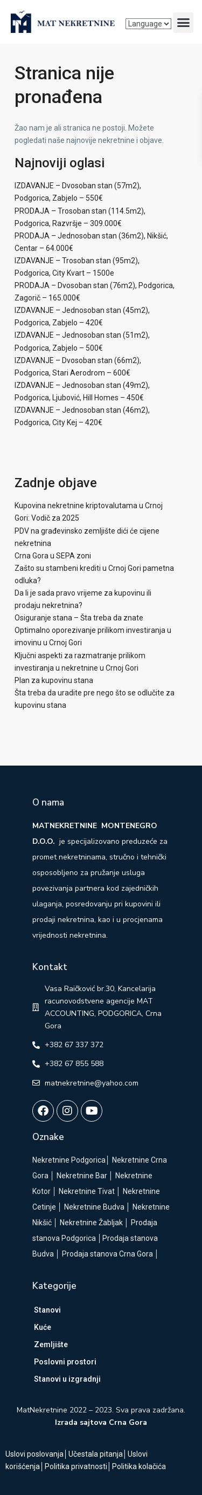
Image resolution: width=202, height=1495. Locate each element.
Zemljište (51, 1344)
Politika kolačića (139, 1466)
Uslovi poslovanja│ (36, 1454)
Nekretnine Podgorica (69, 1160)
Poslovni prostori (65, 1361)
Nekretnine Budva (94, 1207)
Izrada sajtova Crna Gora (101, 1422)
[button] (183, 22)
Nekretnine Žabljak (91, 1222)
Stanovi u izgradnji (67, 1379)
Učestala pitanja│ (98, 1454)
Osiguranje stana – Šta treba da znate (79, 617)
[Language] (148, 23)
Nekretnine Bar (82, 1175)
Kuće (42, 1327)
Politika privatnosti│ (78, 1466)
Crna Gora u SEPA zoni (53, 555)
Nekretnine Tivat (87, 1191)
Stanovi (47, 1310)
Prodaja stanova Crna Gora (107, 1254)
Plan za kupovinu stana (54, 680)
